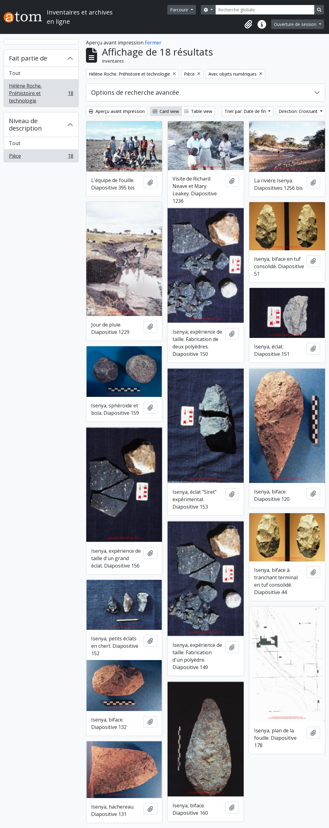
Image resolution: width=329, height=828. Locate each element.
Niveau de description (25, 124)
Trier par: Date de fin (246, 111)
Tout (14, 73)
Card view (166, 111)
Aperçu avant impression (117, 111)
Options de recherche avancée (135, 92)
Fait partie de (28, 58)
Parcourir (179, 10)
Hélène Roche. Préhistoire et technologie (41, 93)
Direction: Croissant (298, 111)
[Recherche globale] (265, 10)
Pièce (41, 157)
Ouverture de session (296, 24)
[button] (248, 24)
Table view (198, 111)
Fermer (153, 42)
